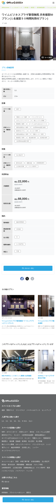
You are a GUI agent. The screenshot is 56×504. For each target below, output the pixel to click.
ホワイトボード (12, 432)
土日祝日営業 (17, 468)
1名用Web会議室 (27, 435)
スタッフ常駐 (38, 464)
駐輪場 (18, 441)
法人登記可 (45, 461)
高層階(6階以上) (29, 468)
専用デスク (10, 410)
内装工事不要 (24, 461)
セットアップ (46, 410)
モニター (17, 435)
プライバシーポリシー (17, 492)
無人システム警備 (8, 444)
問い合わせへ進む (28, 268)
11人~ (31, 421)
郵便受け (5, 441)
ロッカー (28, 438)
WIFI (3, 432)
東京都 (26, 7)
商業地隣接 (20, 464)
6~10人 (24, 421)
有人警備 (39, 441)
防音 (17, 461)
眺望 (48, 468)
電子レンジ (5, 447)
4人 (15, 421)
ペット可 (29, 471)
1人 (3, 421)
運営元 (28, 492)
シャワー (36, 447)
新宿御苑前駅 (41, 7)
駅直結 (4, 464)
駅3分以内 (11, 464)
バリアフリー (20, 471)
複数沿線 (29, 464)
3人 (11, 421)
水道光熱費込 (35, 461)
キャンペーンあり (8, 461)
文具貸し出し (26, 447)
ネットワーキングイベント (11, 450)
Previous (4, 306)
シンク (48, 444)
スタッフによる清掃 (43, 432)
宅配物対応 (47, 438)
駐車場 (24, 441)
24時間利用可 (6, 468)
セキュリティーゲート (23, 444)
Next (32, 306)
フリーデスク (20, 410)
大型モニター (23, 432)
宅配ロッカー (36, 438)
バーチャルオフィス (33, 410)
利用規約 (5, 492)
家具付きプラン (7, 435)
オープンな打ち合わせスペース (12, 438)
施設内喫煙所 (15, 447)
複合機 (11, 441)
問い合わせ (5, 481)
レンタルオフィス (17, 7)
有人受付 (31, 441)
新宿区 (33, 7)
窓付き (32, 432)
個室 (3, 410)
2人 (7, 421)
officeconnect (5, 7)
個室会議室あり (40, 435)
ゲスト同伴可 (40, 468)
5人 (19, 421)
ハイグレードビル (8, 471)
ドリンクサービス (38, 444)
